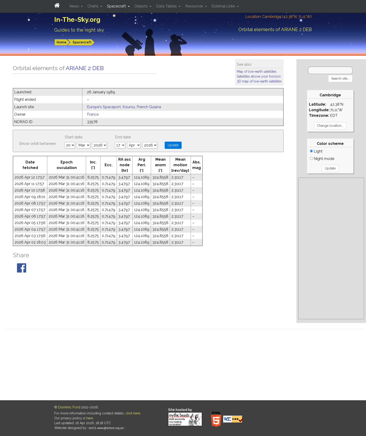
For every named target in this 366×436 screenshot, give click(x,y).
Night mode (322, 158)
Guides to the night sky (79, 30)
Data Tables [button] (167, 6)
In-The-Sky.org (77, 19)
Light (316, 151)
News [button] (74, 6)
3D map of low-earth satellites (259, 81)
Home (62, 42)
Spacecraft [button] (117, 6)
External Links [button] (224, 6)
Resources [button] (194, 6)
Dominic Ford (69, 407)
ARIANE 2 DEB (85, 68)
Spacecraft (82, 42)
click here (132, 413)
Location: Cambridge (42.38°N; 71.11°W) (278, 16)
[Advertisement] (331, 248)
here (89, 418)
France (93, 114)
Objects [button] (141, 6)
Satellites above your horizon (259, 76)
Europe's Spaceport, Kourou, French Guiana (124, 107)
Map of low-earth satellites (256, 71)
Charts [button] (93, 6)
